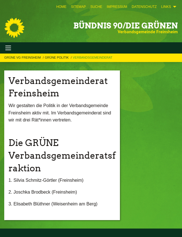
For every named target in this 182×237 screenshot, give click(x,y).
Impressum (117, 7)
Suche (96, 7)
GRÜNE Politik (57, 57)
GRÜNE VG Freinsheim (23, 57)
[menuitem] (61, 7)
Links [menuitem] (166, 7)
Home (61, 7)
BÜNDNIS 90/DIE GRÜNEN (125, 25)
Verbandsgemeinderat (92, 57)
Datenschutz (144, 7)
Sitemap (78, 7)
